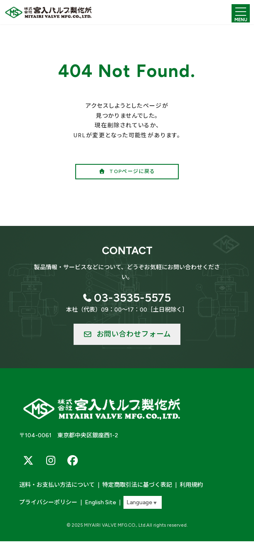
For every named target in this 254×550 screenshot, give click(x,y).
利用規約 (191, 484)
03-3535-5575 (132, 297)
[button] (127, 171)
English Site (100, 502)
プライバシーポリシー (48, 502)
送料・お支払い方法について (57, 484)
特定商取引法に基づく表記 (137, 484)
